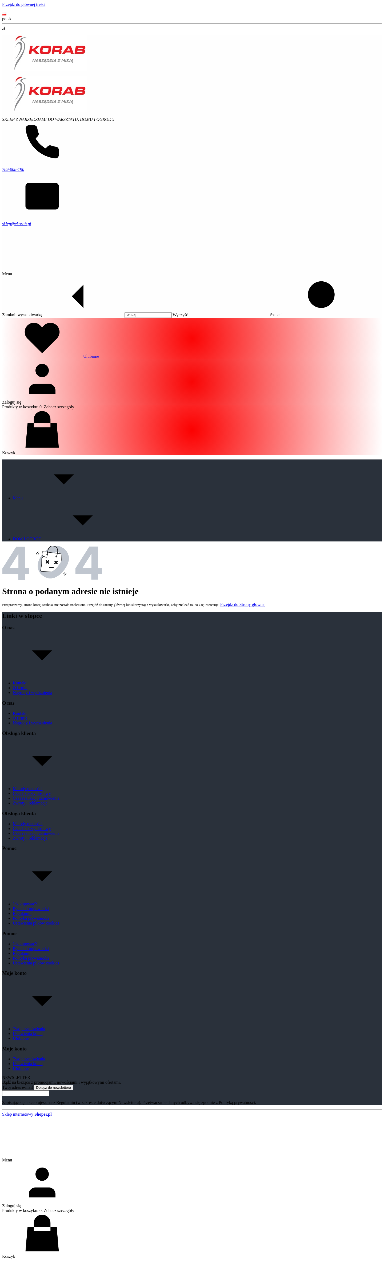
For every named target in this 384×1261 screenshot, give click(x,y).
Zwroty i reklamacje (30, 803)
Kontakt (20, 9)
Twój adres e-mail (17, 1087)
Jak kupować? (25, 904)
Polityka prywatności (31, 918)
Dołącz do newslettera (53, 1088)
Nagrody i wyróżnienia (32, 692)
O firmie (20, 687)
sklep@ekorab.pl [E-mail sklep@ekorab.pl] (16, 223)
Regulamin (22, 913)
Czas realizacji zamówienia (36, 798)
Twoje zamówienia (29, 1028)
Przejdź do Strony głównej (243, 604)
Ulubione (21, 1038)
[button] (316, 315)
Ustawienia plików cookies (36, 923)
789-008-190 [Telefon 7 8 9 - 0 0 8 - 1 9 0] (13, 169)
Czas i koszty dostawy (32, 793)
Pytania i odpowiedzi (31, 908)
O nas (7, 9)
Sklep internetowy (27, 1114)
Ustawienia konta (28, 1033)
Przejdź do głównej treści (23, 4)
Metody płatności (28, 788)
